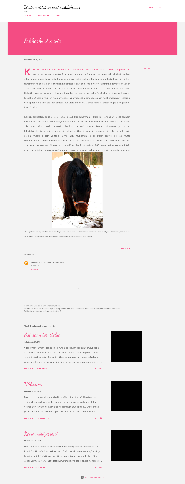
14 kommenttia (42, 468)
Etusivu (26, 15)
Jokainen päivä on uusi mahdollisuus (52, 7)
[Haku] (151, 7)
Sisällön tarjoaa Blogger (92, 477)
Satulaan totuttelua (42, 335)
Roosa (56, 15)
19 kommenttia (42, 418)
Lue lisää (98, 369)
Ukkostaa (33, 384)
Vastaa (34, 269)
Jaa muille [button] (147, 69)
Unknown (34, 262)
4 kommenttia (42, 369)
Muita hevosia (41, 15)
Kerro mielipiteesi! (40, 434)
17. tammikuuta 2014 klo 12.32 (52, 262)
